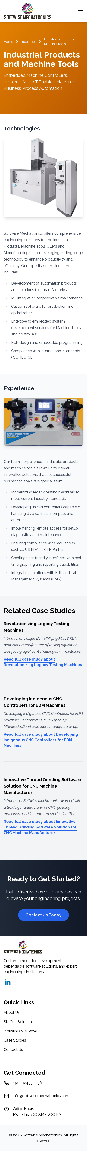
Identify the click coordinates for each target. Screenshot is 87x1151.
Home (8, 41)
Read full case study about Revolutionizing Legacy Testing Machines (43, 662)
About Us (12, 1012)
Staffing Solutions (19, 1022)
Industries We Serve (20, 1031)
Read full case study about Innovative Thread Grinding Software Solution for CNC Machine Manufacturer (40, 827)
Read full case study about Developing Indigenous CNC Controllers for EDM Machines (41, 740)
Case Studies (15, 1040)
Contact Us (13, 1049)
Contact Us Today (43, 914)
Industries (28, 41)
